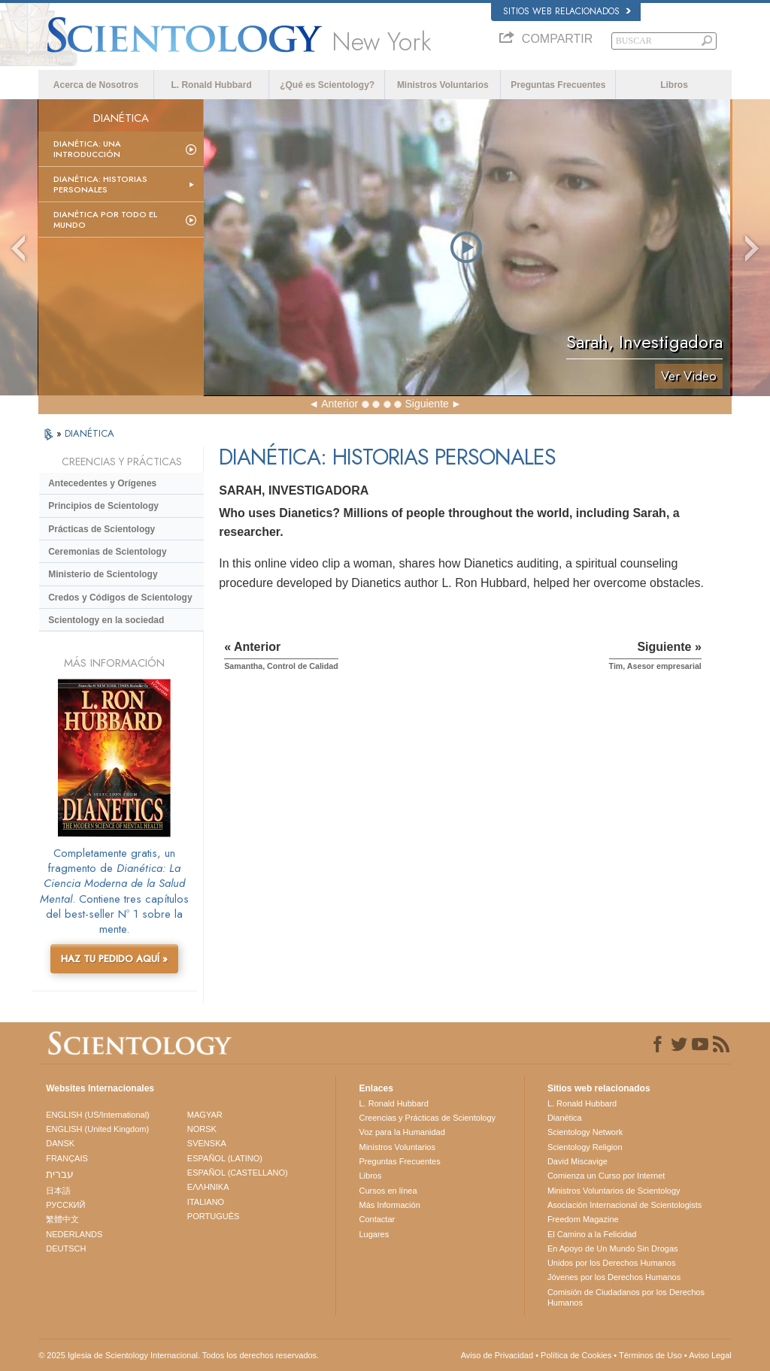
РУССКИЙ (65, 1204)
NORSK (202, 1128)
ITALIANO (205, 1201)
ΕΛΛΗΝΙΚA (208, 1186)
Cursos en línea (388, 1190)
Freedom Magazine (583, 1219)
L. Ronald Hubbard (211, 85)
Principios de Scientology (103, 506)
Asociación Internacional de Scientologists (624, 1204)
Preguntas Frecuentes (558, 85)
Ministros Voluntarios (443, 85)
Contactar (377, 1219)
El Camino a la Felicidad (592, 1234)
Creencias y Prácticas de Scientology (427, 1117)
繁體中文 (62, 1219)
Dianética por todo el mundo (105, 219)
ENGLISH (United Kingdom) (97, 1128)
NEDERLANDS (74, 1234)
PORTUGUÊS (213, 1216)
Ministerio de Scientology (102, 574)
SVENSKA (206, 1143)
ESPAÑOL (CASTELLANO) (237, 1172)
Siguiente (426, 404)
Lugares (374, 1234)
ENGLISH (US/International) (98, 1114)
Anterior (339, 404)
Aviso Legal (710, 1355)
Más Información (389, 1204)
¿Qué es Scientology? (327, 85)
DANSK (60, 1143)
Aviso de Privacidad (497, 1355)
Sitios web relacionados (567, 11)
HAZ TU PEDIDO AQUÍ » (114, 959)
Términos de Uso (650, 1355)
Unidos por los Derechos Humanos (611, 1262)
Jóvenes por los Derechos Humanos (614, 1277)
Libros (674, 85)
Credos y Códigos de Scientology (120, 597)
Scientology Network (585, 1131)
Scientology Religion (585, 1147)
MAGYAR (205, 1114)
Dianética (564, 1117)
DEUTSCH (66, 1248)
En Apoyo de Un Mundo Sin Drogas (612, 1248)
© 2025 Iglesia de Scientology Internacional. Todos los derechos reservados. (178, 1355)
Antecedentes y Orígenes (102, 483)
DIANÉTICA (89, 433)
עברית (60, 1174)
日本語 (58, 1190)
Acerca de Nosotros (95, 85)
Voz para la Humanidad (401, 1131)
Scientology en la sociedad (106, 620)
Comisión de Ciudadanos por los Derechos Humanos (626, 1297)
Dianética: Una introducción (87, 149)
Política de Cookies (576, 1355)
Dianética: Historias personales (100, 184)
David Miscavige (577, 1161)
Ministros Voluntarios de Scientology (614, 1190)
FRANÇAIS (67, 1158)
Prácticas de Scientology (101, 529)
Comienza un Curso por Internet (606, 1175)
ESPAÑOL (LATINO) (224, 1158)
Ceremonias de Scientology (107, 551)
